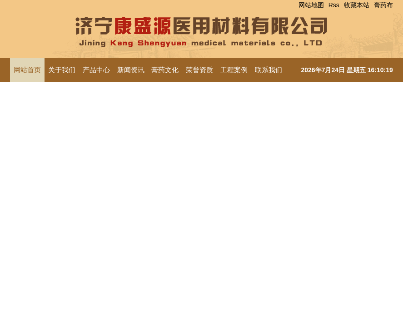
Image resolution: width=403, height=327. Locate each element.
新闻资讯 (130, 70)
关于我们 (61, 70)
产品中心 (96, 70)
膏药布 (383, 5)
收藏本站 (356, 5)
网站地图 (311, 5)
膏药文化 (165, 70)
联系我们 (268, 70)
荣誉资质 (199, 70)
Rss (333, 5)
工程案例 (234, 70)
